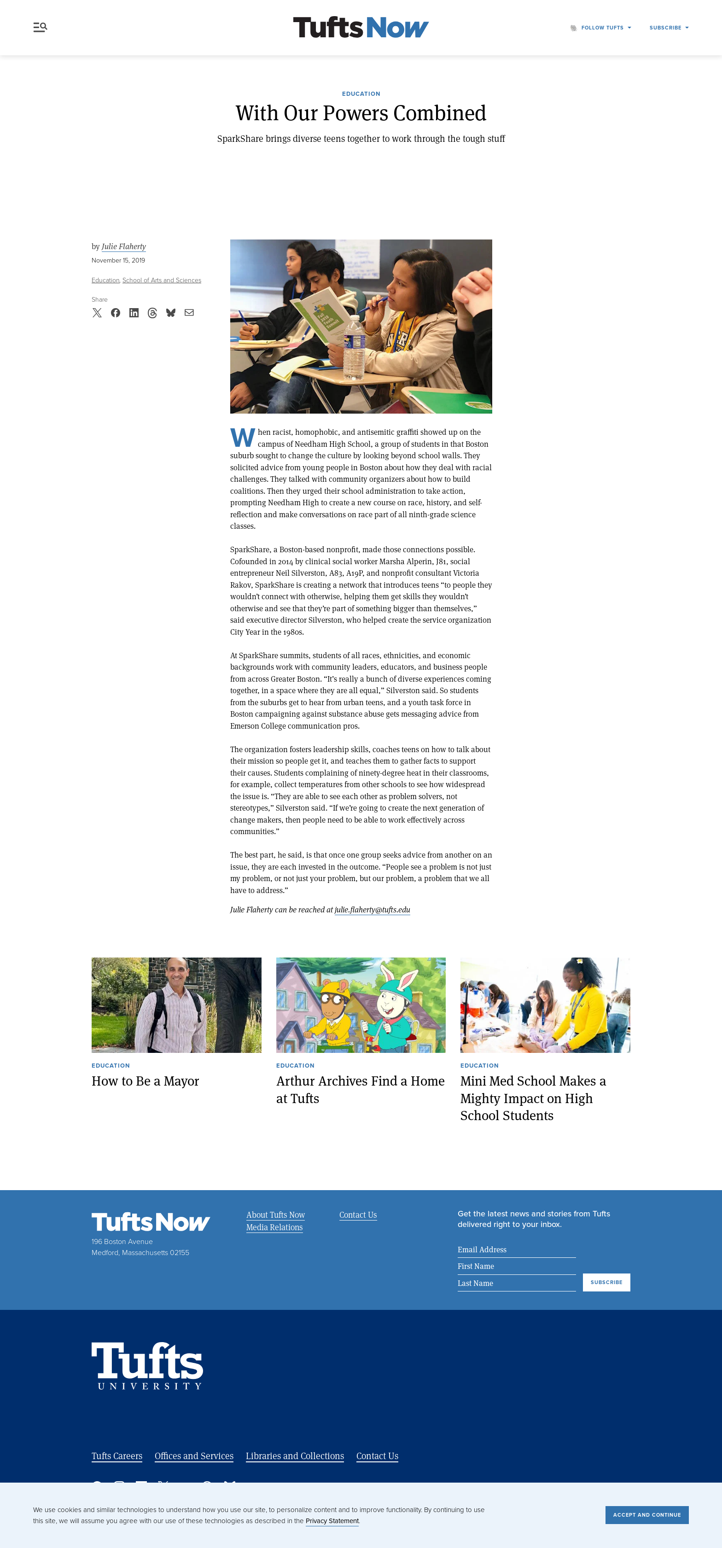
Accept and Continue (647, 1515)
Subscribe (665, 27)
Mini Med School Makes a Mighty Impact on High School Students (533, 1097)
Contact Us (358, 1214)
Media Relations (274, 1227)
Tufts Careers (117, 1455)
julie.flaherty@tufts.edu (372, 909)
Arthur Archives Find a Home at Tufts (360, 1089)
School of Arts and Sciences (161, 280)
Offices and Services (194, 1455)
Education (361, 94)
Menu (40, 27)
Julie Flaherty (124, 246)
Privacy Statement (332, 1521)
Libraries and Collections (295, 1455)
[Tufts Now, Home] (361, 28)
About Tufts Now (275, 1214)
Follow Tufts (603, 27)
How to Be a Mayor (145, 1080)
